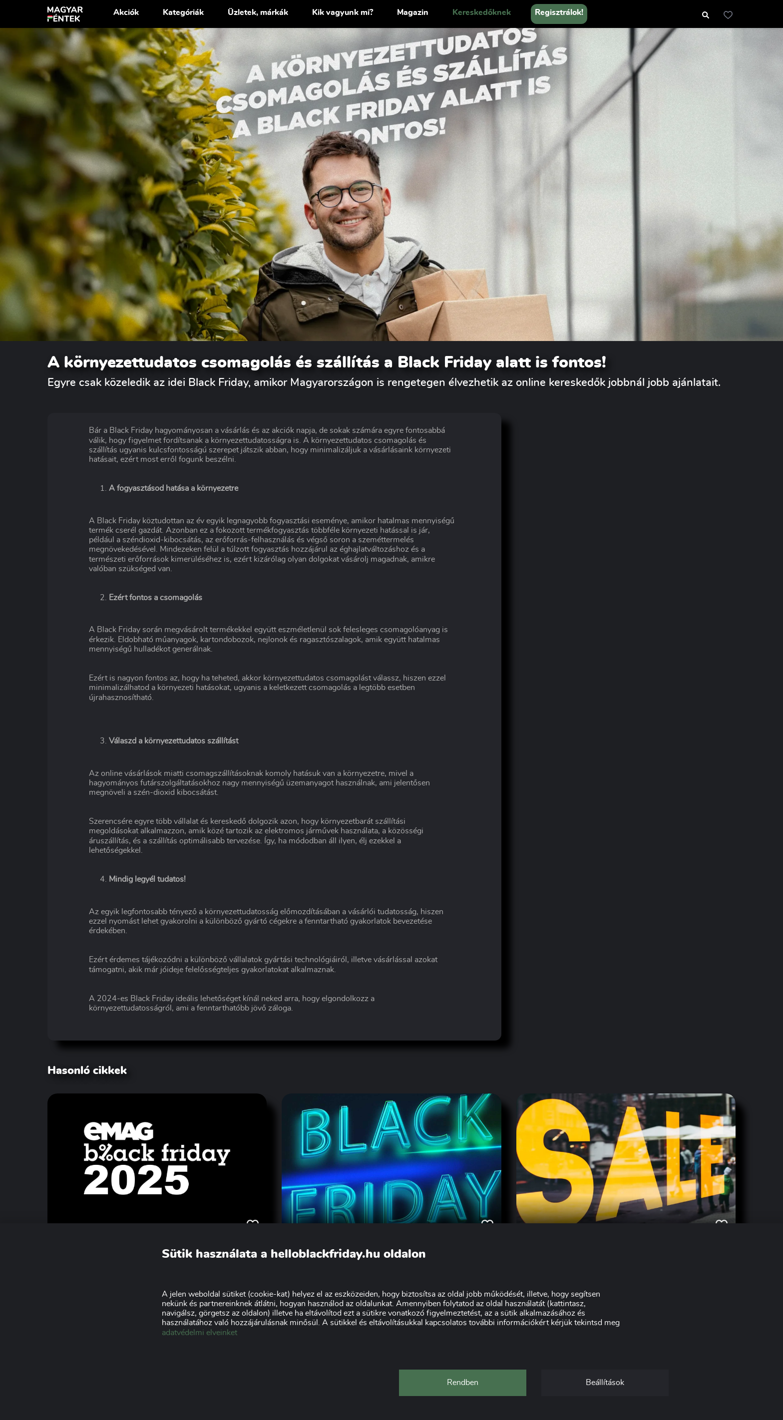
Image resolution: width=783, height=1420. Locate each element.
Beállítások (605, 1383)
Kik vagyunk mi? (342, 12)
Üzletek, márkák (258, 12)
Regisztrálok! (559, 12)
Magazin (412, 12)
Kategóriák (183, 12)
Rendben (462, 1383)
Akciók (126, 12)
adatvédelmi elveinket (199, 1333)
